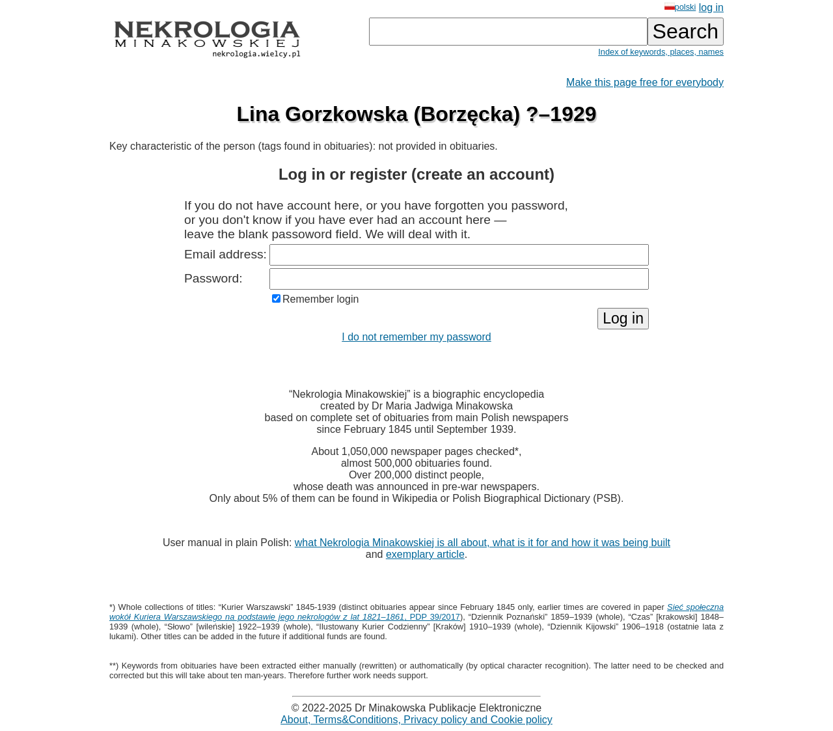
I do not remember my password (416, 336)
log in (711, 7)
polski (680, 7)
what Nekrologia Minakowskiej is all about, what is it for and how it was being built (482, 542)
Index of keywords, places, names (661, 52)
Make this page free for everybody (645, 82)
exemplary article (425, 554)
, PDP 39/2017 (416, 612)
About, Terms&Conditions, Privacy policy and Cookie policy (416, 719)
